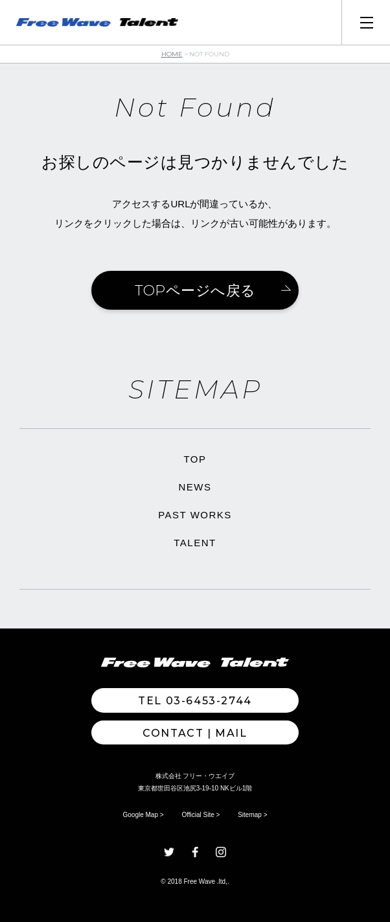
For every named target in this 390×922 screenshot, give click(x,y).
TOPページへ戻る (195, 290)
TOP (194, 459)
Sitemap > (252, 814)
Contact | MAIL (195, 733)
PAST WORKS (195, 514)
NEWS (195, 486)
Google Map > (143, 814)
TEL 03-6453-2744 (195, 701)
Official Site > (200, 814)
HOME (172, 54)
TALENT (195, 542)
